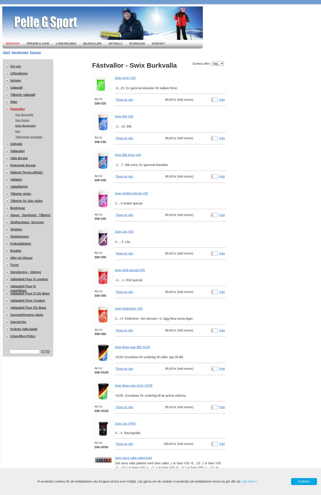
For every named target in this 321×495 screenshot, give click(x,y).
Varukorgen (20, 52)
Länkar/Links (66, 43)
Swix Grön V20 (125, 78)
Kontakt (158, 43)
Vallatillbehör (19, 186)
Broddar (15, 251)
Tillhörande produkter (28, 137)
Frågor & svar (38, 43)
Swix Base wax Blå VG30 (132, 347)
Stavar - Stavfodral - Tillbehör (30, 215)
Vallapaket (17, 151)
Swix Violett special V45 (131, 193)
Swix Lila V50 (124, 231)
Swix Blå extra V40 (128, 155)
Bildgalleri (92, 43)
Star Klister (22, 120)
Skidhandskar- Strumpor (27, 222)
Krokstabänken (20, 243)
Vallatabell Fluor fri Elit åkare (30, 293)
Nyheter (15, 80)
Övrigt (14, 265)
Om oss (15, 66)
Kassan (35, 52)
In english (137, 43)
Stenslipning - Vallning (25, 272)
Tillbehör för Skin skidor (26, 201)
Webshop (13, 43)
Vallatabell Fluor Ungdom (27, 300)
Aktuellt (115, 43)
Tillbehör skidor (20, 194)
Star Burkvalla (24, 114)
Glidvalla (16, 144)
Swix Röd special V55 (130, 270)
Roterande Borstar (23, 165)
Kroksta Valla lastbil (23, 329)
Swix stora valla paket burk (133, 458)
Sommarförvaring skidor (26, 315)
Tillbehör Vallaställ (22, 95)
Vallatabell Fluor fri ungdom (29, 279)
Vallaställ (16, 87)
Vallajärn (16, 179)
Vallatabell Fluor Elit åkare (28, 307)
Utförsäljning (19, 73)
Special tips (18, 322)
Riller (13, 102)
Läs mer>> (249, 481)
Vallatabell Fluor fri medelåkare (23, 287)
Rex (17, 131)
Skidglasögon (19, 236)
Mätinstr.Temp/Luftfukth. (26, 172)
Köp (222, 99)
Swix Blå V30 (124, 116)
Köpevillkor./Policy (22, 336)
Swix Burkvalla (25, 125)
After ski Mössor (21, 258)
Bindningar (17, 208)
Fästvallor (17, 109)
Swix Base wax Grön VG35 (133, 385)
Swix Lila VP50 (125, 423)
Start (6, 52)
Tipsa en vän (124, 99)
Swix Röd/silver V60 (129, 308)
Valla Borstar (19, 158)
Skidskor (16, 229)
